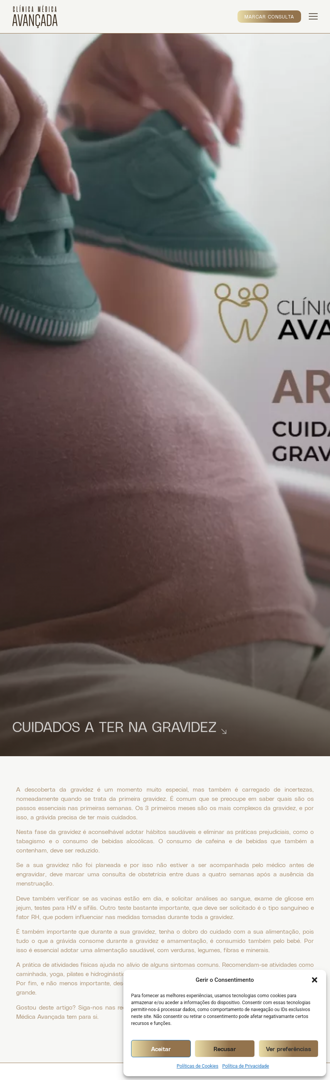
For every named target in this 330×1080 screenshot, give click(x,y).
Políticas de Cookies (197, 1066)
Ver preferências (288, 1048)
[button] (314, 980)
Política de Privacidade (245, 1066)
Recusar (225, 1048)
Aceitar (161, 1048)
